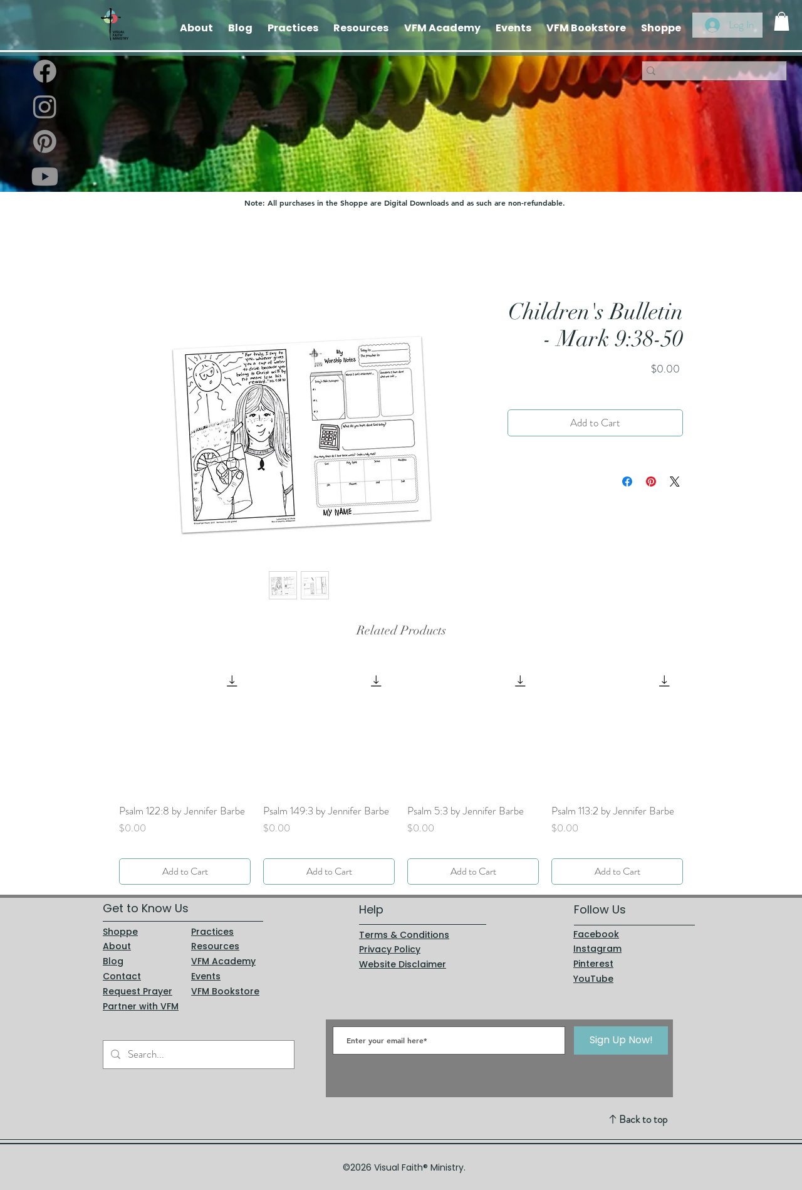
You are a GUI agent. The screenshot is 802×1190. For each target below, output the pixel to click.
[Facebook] (44, 71)
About (117, 946)
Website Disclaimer (402, 964)
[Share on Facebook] (627, 481)
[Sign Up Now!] (621, 1040)
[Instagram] (44, 106)
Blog (113, 961)
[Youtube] (44, 176)
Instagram (597, 948)
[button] (781, 21)
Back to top (643, 1119)
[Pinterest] (44, 141)
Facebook (596, 934)
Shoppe (120, 931)
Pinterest (593, 963)
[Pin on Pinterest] (651, 481)
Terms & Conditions (404, 935)
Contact (122, 976)
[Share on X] (674, 481)
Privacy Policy (389, 949)
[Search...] (198, 1054)
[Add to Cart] (185, 871)
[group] (401, 773)
